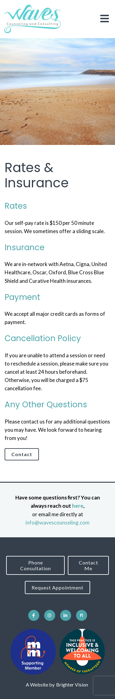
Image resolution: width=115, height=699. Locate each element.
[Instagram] (49, 615)
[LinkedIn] (65, 615)
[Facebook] (33, 615)
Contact (21, 454)
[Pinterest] (81, 615)
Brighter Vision (72, 684)
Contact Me (88, 565)
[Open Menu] (104, 19)
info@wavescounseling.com (57, 522)
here (77, 506)
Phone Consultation (35, 565)
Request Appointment (57, 587)
